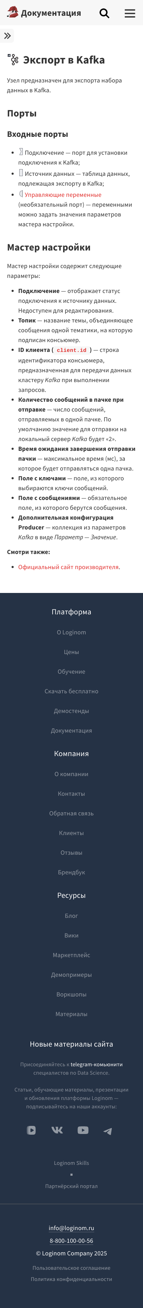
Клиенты (71, 833)
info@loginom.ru (71, 1228)
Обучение (72, 671)
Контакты (71, 793)
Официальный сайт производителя (68, 567)
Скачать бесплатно (71, 691)
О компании (72, 774)
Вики (71, 935)
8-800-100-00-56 (71, 1240)
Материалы (71, 1014)
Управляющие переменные (63, 195)
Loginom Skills (71, 1163)
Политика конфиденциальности (72, 1279)
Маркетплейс (71, 955)
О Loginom (71, 632)
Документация (51, 12)
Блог (71, 916)
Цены (71, 652)
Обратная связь (71, 813)
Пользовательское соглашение (71, 1268)
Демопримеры (71, 974)
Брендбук (71, 872)
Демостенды (71, 711)
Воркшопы (71, 994)
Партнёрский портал (71, 1186)
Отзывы (72, 852)
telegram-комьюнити (97, 1064)
